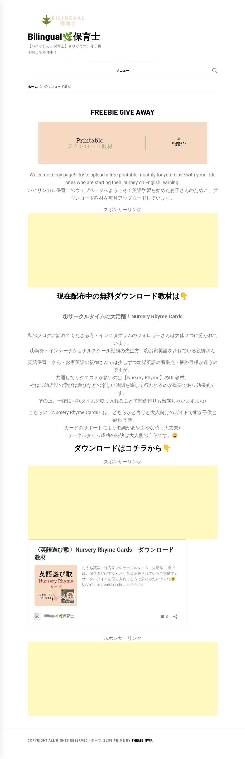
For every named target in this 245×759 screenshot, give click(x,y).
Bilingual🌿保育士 (64, 36)
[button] (123, 70)
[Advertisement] (123, 250)
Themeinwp (142, 740)
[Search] (215, 70)
